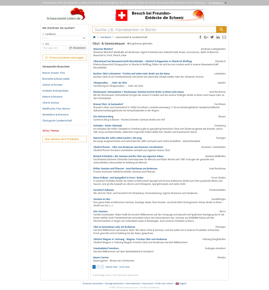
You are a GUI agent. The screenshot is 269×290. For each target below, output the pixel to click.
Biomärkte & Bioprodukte (56, 78)
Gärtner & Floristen (52, 84)
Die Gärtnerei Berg (103, 116)
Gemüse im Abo (101, 199)
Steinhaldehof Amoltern (106, 248)
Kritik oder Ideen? (164, 283)
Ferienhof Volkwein (103, 190)
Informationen (133, 283)
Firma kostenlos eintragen (64, 57)
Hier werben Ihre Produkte (62, 139)
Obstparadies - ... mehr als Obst (110, 82)
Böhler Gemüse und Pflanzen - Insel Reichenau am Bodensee (125, 168)
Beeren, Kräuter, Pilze (53, 72)
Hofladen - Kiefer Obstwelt (107, 125)
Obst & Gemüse (50, 102)
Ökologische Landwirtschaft (57, 120)
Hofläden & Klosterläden (55, 90)
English (181, 283)
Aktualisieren (77, 48)
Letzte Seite (124, 267)
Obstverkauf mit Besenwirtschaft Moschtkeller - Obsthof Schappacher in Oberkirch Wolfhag (142, 61)
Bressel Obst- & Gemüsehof (108, 104)
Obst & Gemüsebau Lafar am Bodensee (114, 226)
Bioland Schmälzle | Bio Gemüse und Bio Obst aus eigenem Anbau (128, 156)
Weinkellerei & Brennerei (55, 114)
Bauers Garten (101, 257)
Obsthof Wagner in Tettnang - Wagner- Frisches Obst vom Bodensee (130, 239)
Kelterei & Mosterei (52, 96)
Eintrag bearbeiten (114, 283)
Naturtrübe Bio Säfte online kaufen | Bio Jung (117, 137)
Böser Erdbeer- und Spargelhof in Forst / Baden (118, 177)
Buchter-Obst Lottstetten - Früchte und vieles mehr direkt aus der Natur (131, 73)
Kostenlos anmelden (93, 283)
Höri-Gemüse (100, 211)
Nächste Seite (112, 267)
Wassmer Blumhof (103, 49)
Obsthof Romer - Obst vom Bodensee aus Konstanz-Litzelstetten (128, 147)
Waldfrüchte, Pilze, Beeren (56, 108)
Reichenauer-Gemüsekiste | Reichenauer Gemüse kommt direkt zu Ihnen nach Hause (138, 91)
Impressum (148, 283)
